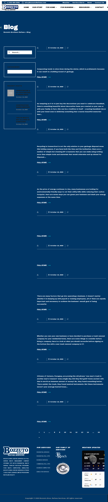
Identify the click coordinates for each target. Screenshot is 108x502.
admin (41, 48)
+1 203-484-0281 (13, 2)
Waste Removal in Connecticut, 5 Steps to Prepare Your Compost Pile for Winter (70, 60)
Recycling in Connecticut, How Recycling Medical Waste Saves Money (66, 224)
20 (99, 432)
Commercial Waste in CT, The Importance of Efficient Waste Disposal (65, 287)
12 (76, 432)
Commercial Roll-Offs (43, 464)
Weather (66, 2)
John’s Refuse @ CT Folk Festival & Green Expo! (23, 92)
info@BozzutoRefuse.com (35, 2)
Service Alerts (78, 2)
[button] (86, 466)
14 (88, 432)
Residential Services (43, 452)
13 (82, 432)
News (89, 2)
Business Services (42, 460)
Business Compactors (43, 468)
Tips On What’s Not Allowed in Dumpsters (22, 120)
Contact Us (99, 2)
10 (65, 432)
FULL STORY (44, 77)
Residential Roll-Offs (43, 456)
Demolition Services (43, 472)
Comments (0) (73, 48)
